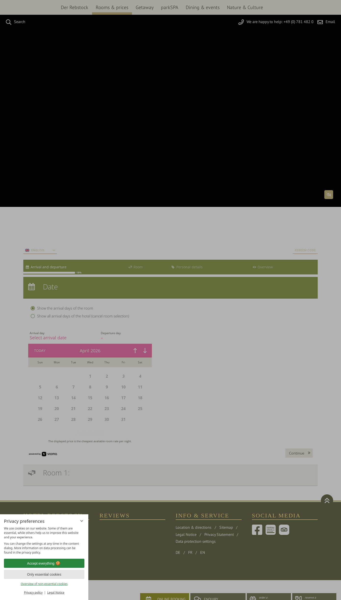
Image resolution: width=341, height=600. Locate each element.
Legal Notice (55, 592)
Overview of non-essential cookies (44, 584)
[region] (44, 540)
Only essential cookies (44, 574)
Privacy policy (33, 592)
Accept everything (44, 563)
